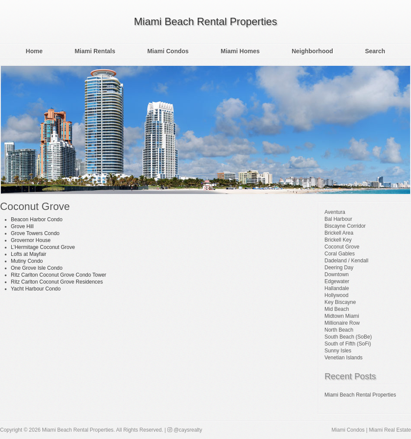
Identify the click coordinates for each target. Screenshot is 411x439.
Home (34, 51)
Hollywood (336, 295)
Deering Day (338, 268)
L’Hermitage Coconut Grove (43, 247)
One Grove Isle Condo (36, 268)
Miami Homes (240, 51)
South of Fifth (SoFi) (347, 344)
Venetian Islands (343, 358)
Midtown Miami (341, 316)
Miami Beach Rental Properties (205, 21)
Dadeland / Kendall (346, 261)
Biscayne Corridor (345, 226)
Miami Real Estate (390, 430)
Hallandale (336, 288)
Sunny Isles (337, 351)
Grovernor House (31, 240)
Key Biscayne (340, 302)
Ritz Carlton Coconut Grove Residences (57, 282)
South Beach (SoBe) (348, 337)
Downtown (336, 274)
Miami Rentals (94, 51)
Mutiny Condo (27, 261)
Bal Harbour (338, 219)
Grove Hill (22, 226)
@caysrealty (184, 430)
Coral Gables (339, 254)
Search (375, 51)
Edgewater (336, 281)
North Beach (338, 330)
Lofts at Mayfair (28, 254)
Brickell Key (338, 240)
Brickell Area (338, 233)
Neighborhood (312, 51)
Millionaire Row (342, 323)
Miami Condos (168, 51)
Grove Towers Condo (35, 233)
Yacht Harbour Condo (36, 289)
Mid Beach (336, 309)
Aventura (334, 212)
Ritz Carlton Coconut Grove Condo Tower (58, 275)
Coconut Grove (342, 247)
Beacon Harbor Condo (36, 219)
